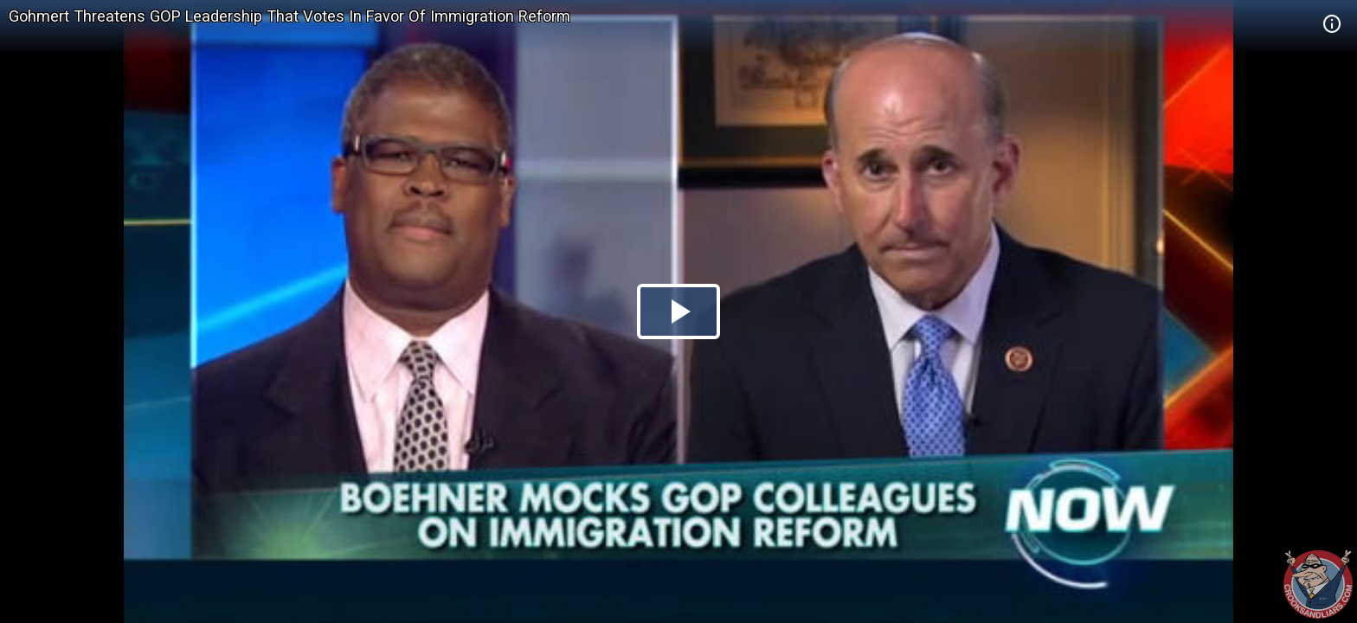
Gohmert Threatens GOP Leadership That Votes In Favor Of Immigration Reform (289, 16)
